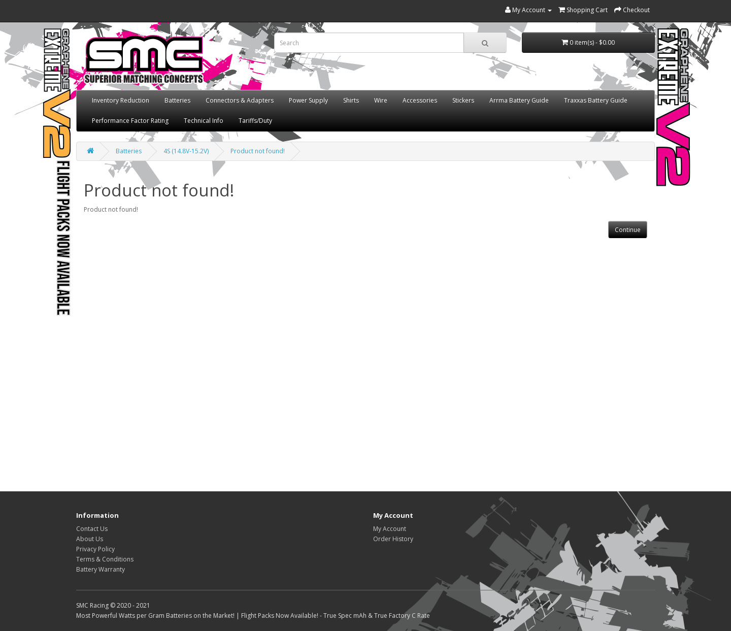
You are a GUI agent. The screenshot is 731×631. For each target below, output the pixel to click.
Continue (628, 229)
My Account (389, 528)
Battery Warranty (100, 569)
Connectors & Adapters (240, 100)
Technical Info (203, 120)
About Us (89, 539)
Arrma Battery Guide (519, 100)
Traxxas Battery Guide (595, 100)
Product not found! (257, 151)
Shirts (351, 100)
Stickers (463, 100)
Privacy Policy (95, 549)
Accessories (420, 100)
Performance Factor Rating (130, 120)
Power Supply (308, 100)
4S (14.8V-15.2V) (186, 151)
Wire (380, 100)
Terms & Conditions (105, 559)
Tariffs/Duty (255, 120)
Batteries (177, 100)
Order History (393, 539)
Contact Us (92, 528)
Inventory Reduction (120, 100)
